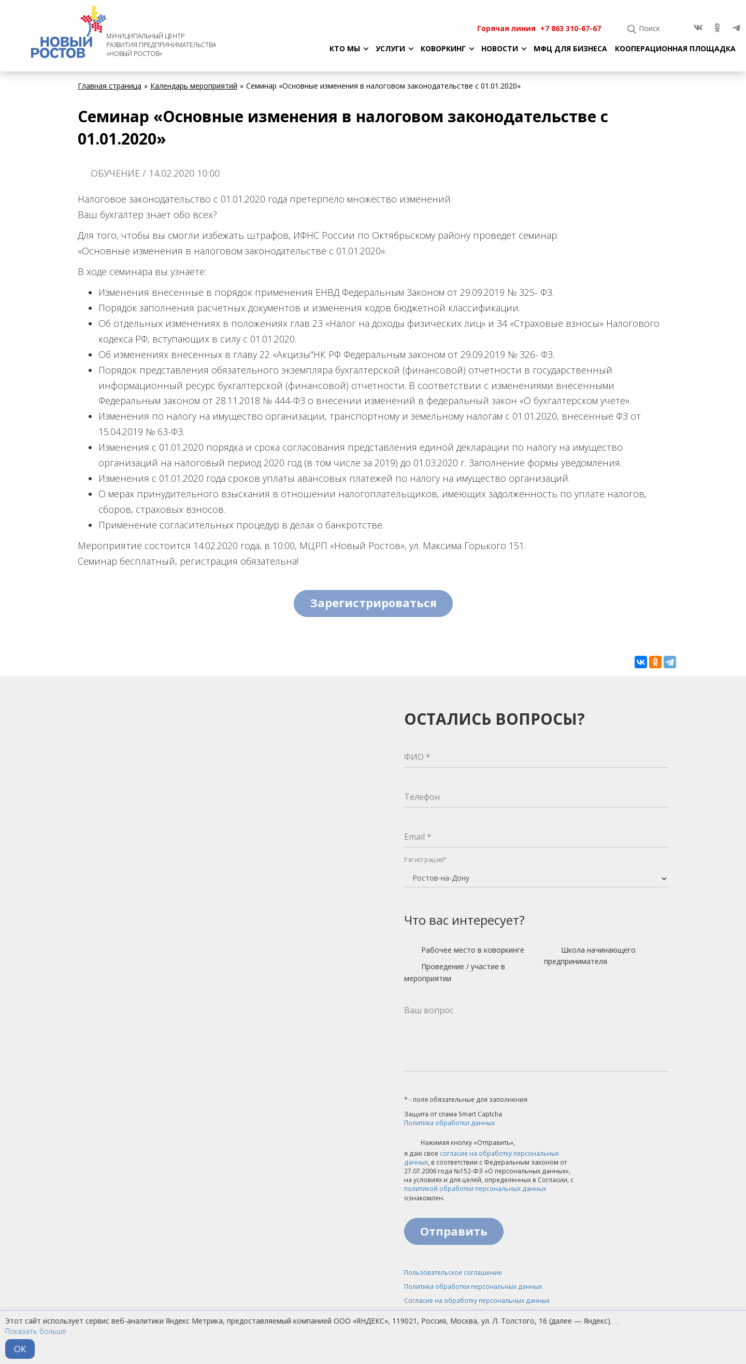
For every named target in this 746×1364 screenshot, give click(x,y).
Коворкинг (443, 48)
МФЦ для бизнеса (570, 48)
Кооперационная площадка (675, 48)
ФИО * (417, 757)
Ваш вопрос (428, 1010)
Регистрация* (425, 859)
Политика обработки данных (449, 1122)
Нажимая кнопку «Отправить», (459, 1143)
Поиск (649, 28)
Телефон (422, 796)
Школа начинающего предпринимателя (590, 955)
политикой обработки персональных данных (475, 1188)
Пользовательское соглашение (453, 1272)
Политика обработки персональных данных (473, 1286)
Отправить (453, 1231)
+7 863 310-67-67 (570, 28)
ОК (20, 1349)
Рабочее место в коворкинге (464, 950)
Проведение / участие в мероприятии (454, 972)
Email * (418, 836)
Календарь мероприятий (193, 86)
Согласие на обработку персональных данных (477, 1300)
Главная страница (109, 86)
